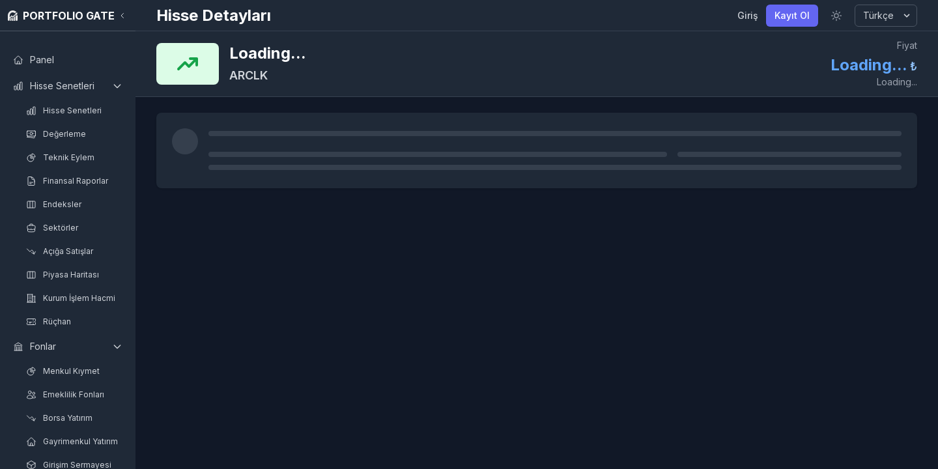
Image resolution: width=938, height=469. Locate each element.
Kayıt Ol (792, 15)
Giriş (747, 15)
